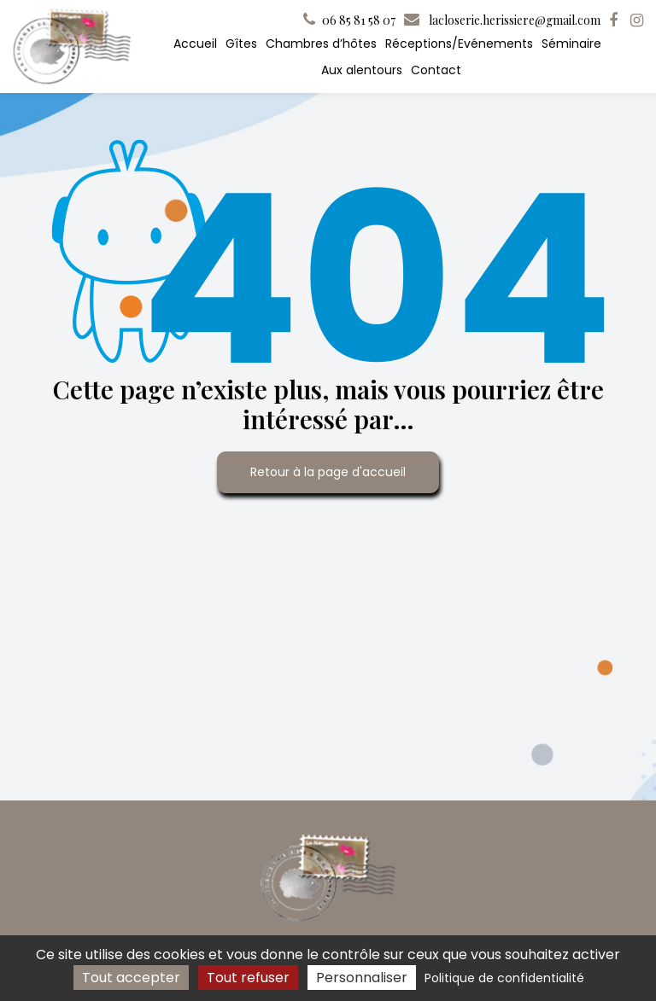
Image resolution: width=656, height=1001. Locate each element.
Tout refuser (248, 977)
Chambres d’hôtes (321, 43)
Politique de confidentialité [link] (504, 977)
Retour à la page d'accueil (328, 471)
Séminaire (571, 43)
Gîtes (241, 43)
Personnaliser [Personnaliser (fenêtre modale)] (361, 977)
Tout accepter (131, 977)
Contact (436, 70)
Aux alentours (361, 70)
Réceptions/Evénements (459, 43)
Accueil (195, 43)
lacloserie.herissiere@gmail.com (502, 20)
